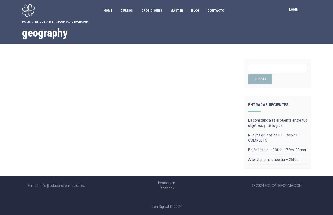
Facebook (167, 188)
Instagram (166, 183)
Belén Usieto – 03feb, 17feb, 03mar (277, 150)
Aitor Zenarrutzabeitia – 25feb (273, 159)
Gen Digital (160, 207)
